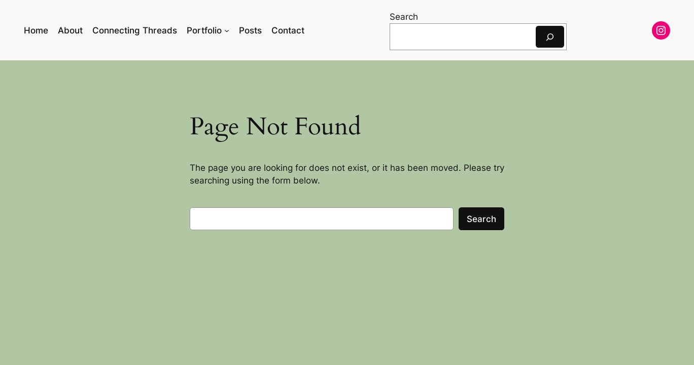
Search (404, 17)
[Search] (550, 37)
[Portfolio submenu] (226, 30)
